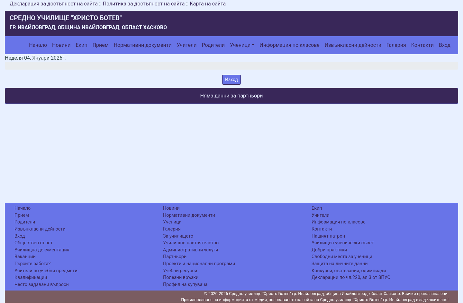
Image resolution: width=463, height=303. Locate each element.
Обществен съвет (33, 243)
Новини (61, 45)
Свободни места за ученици (342, 256)
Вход (444, 45)
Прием (101, 45)
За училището (178, 236)
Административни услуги (190, 250)
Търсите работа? (32, 263)
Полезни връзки (180, 277)
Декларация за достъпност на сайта (54, 4)
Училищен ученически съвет (343, 243)
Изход (231, 79)
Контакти (422, 45)
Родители (213, 45)
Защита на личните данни (340, 263)
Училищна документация (41, 250)
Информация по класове (289, 45)
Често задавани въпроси (41, 284)
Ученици (240, 45)
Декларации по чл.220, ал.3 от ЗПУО (351, 277)
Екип (81, 45)
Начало (38, 45)
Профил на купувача (185, 284)
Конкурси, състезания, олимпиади (349, 271)
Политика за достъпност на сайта (144, 4)
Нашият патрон (328, 236)
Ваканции (25, 256)
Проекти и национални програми (199, 263)
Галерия (396, 45)
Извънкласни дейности (353, 45)
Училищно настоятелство (191, 243)
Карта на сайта (208, 4)
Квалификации (30, 277)
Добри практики (329, 250)
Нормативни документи (143, 45)
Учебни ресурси (180, 271)
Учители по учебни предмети (45, 271)
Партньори (174, 256)
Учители (187, 45)
